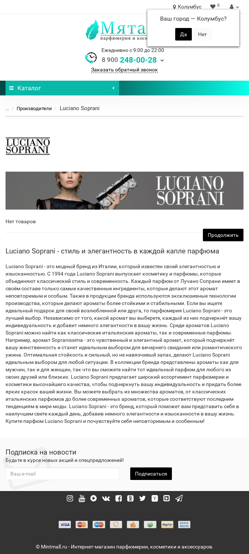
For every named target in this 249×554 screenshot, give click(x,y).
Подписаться (151, 474)
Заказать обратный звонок (124, 70)
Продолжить (223, 235)
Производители (30, 108)
